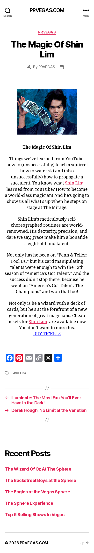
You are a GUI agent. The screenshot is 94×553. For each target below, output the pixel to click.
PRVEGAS (47, 32)
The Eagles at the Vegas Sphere (37, 491)
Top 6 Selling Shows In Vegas (34, 514)
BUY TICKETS (47, 334)
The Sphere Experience (29, 503)
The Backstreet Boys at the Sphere (40, 480)
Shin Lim (74, 183)
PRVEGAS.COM (47, 10)
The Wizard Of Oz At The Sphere (38, 469)
